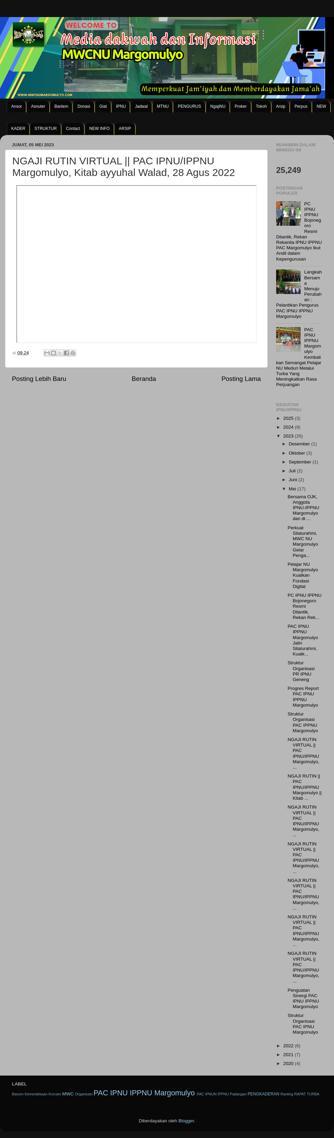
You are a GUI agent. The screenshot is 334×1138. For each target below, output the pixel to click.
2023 (289, 436)
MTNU (163, 106)
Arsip (280, 106)
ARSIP (125, 128)
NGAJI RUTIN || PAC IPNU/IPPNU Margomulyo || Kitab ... (305, 787)
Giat (103, 106)
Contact (73, 128)
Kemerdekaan (36, 1094)
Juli (293, 470)
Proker (240, 106)
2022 (289, 1045)
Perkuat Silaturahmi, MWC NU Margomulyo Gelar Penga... (303, 541)
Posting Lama (241, 378)
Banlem (61, 106)
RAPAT (300, 1094)
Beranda (144, 378)
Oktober (297, 453)
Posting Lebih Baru (39, 378)
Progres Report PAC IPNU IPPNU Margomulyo (303, 697)
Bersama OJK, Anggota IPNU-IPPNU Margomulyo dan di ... (303, 507)
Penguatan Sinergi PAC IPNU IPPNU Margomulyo (303, 998)
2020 (289, 1063)
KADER (18, 128)
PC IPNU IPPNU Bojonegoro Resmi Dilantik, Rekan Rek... (305, 606)
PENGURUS (189, 106)
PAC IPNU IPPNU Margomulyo (144, 1093)
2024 (289, 427)
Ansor (16, 106)
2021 (289, 1054)
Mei (293, 488)
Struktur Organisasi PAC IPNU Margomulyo (303, 1024)
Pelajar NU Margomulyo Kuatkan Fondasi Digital (303, 575)
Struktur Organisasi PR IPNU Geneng (301, 671)
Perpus (301, 106)
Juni (294, 479)
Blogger (186, 1120)
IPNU (121, 106)
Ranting (287, 1094)
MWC (68, 1093)
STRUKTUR (45, 128)
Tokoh (261, 106)
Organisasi (84, 1094)
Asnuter (38, 106)
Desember (300, 443)
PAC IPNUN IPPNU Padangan (221, 1094)
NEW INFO (99, 128)
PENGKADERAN (263, 1094)
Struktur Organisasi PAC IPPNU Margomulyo (303, 722)
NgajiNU (218, 106)
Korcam (54, 1094)
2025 (289, 418)
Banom (17, 1094)
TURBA (313, 1094)
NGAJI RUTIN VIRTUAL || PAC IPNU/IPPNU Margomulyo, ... (303, 753)
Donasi (83, 106)
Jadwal (141, 106)
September (301, 461)
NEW (321, 106)
